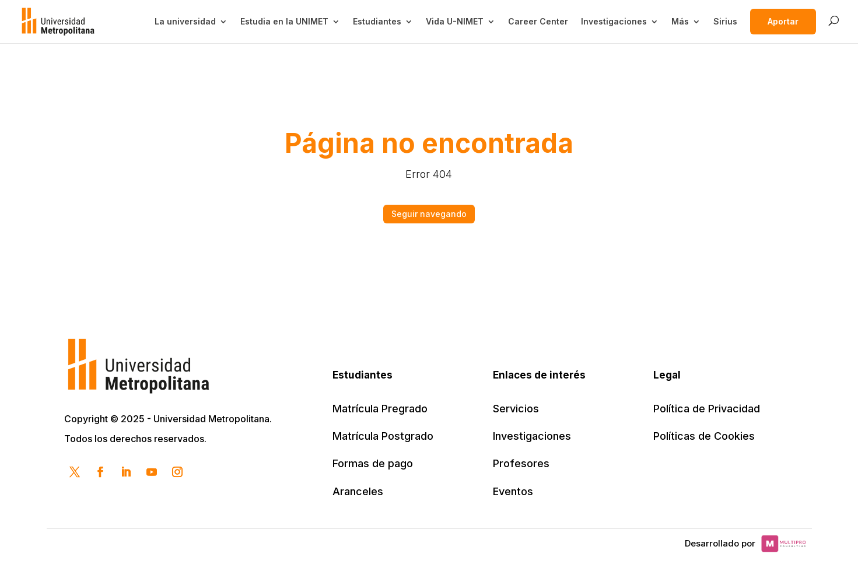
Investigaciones (614, 21)
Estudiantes (377, 21)
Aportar (783, 21)
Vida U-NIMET (455, 21)
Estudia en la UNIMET (284, 21)
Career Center (538, 21)
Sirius (725, 21)
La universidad (185, 21)
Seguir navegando (429, 214)
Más (680, 21)
